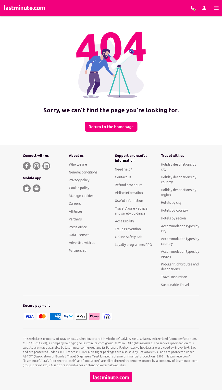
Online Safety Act (128, 237)
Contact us (123, 177)
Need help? (123, 169)
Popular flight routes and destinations (180, 266)
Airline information (129, 193)
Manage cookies (81, 196)
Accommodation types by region (180, 254)
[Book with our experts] (192, 8)
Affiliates (76, 211)
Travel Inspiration (174, 277)
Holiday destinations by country (178, 179)
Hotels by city (171, 203)
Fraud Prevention (128, 229)
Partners (75, 219)
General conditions (83, 172)
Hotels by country (174, 210)
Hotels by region (173, 218)
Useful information (129, 201)
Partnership (77, 250)
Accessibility (124, 221)
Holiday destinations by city (178, 166)
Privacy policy (79, 180)
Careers (75, 204)
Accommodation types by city (180, 228)
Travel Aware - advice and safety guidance (131, 210)
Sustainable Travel (175, 285)
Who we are (78, 164)
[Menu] (216, 8)
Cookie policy (79, 188)
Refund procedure (129, 185)
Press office (78, 227)
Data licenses (79, 235)
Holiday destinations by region (178, 192)
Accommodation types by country (180, 241)
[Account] (204, 8)
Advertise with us (82, 243)
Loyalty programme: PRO (133, 245)
